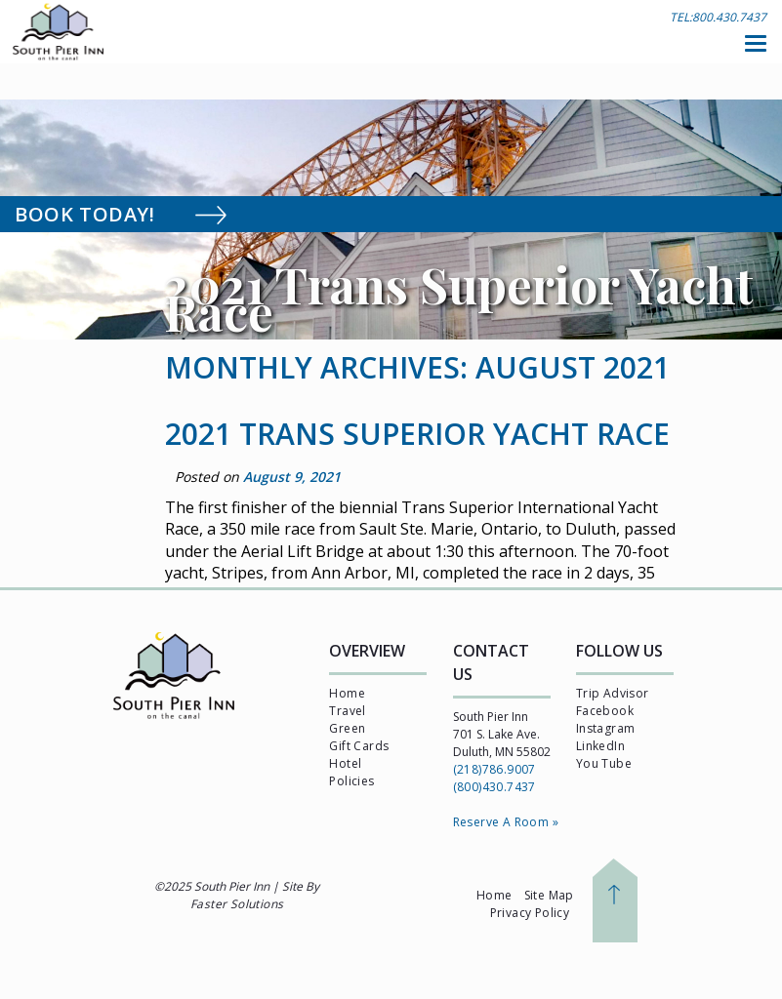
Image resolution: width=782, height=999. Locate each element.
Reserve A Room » (505, 822)
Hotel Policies (351, 772)
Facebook (605, 710)
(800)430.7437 (494, 787)
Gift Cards (359, 746)
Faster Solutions (236, 904)
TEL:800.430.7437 (718, 17)
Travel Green (347, 719)
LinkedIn (600, 746)
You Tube (604, 763)
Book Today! (142, 213)
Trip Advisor (612, 693)
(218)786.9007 (494, 769)
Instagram (606, 728)
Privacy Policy (530, 912)
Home (347, 693)
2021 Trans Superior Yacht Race (417, 434)
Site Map (549, 895)
